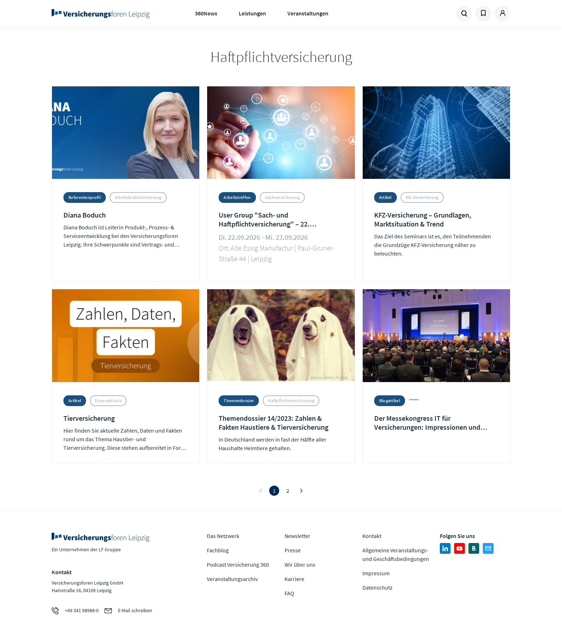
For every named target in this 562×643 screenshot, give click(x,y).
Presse (293, 550)
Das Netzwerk (223, 535)
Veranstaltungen (307, 13)
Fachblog (218, 550)
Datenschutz (377, 587)
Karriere (294, 578)
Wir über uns (300, 564)
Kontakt (371, 535)
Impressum (376, 573)
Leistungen (252, 13)
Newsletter (297, 535)
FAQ (289, 593)
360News (206, 13)
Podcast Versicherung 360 (238, 564)
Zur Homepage (103, 13)
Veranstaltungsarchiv (232, 578)
